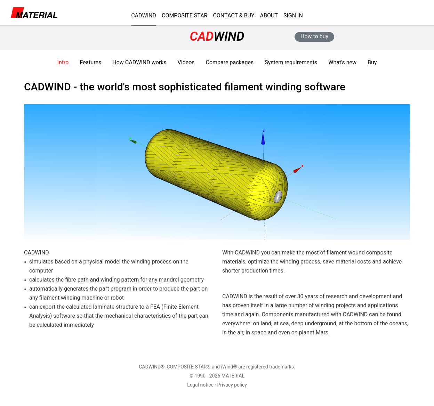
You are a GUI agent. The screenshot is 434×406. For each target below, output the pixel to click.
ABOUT (269, 15)
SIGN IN (293, 15)
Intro (63, 62)
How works (139, 62)
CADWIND (143, 15)
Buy (372, 62)
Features (90, 62)
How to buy (314, 36)
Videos (186, 62)
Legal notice (200, 385)
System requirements (291, 62)
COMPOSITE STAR (184, 15)
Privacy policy (232, 385)
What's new (342, 62)
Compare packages (230, 62)
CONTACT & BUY (233, 15)
